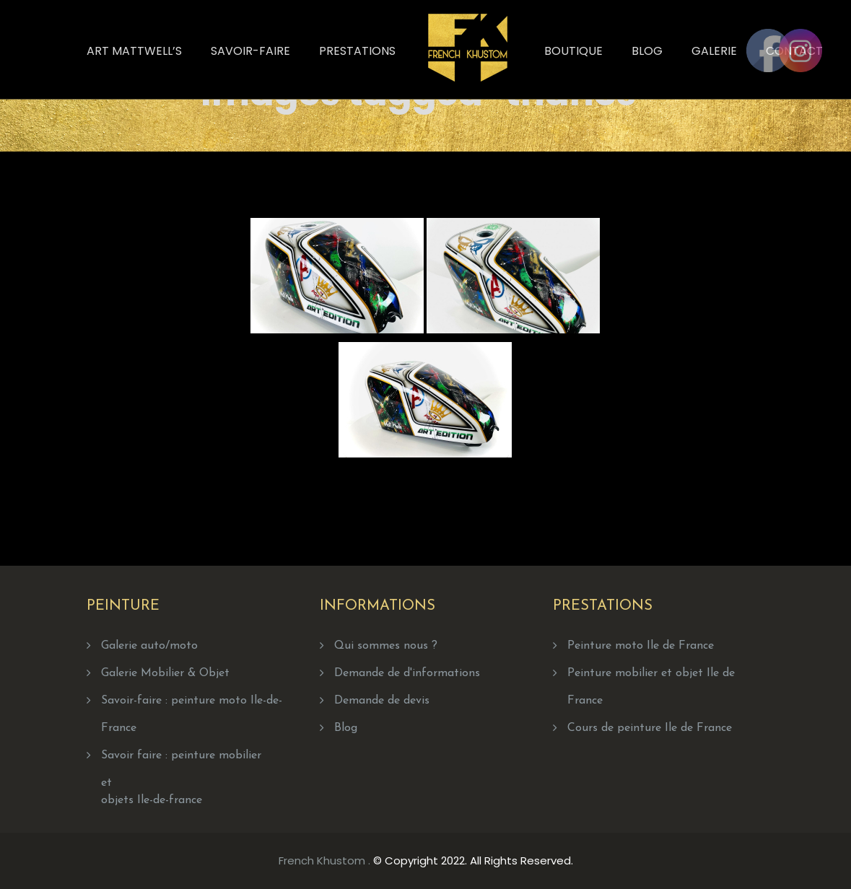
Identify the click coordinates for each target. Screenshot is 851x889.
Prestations (357, 51)
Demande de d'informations (407, 673)
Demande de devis (381, 700)
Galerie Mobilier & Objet (165, 673)
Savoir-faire (250, 51)
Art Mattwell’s (134, 51)
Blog (647, 51)
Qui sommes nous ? (385, 646)
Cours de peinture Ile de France (649, 728)
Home (513, 87)
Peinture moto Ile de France (640, 646)
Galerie (714, 51)
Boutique (573, 51)
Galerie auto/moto (149, 646)
